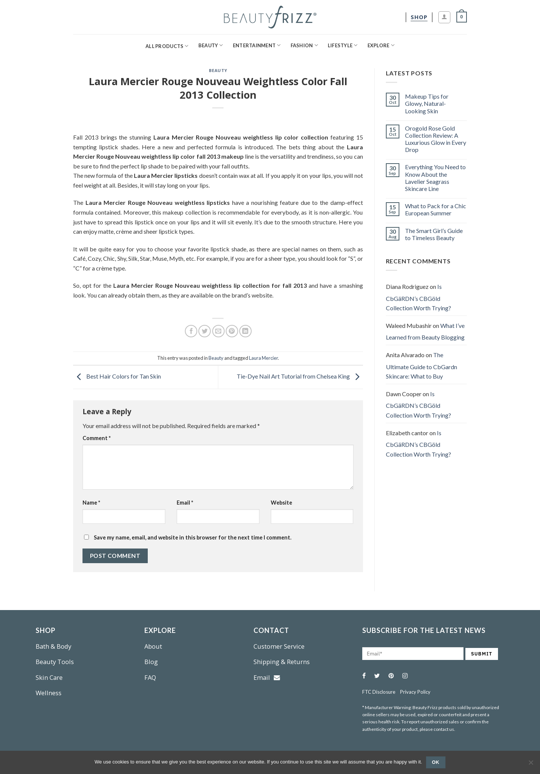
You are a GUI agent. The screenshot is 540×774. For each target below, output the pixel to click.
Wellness (49, 692)
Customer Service (279, 646)
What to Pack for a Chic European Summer (435, 209)
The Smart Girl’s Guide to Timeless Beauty (434, 234)
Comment (96, 438)
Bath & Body (53, 646)
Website (281, 502)
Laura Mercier (263, 358)
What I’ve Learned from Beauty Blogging (425, 331)
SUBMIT (481, 654)
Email (185, 502)
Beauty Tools (55, 661)
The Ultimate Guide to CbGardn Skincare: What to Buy (421, 365)
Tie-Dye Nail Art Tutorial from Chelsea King (300, 376)
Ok (436, 762)
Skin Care (49, 677)
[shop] (419, 17)
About (153, 646)
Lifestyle (343, 45)
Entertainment (257, 45)
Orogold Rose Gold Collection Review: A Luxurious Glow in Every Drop (435, 139)
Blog (151, 661)
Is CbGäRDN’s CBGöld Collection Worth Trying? (418, 297)
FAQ (150, 677)
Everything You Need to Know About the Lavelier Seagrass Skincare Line (435, 177)
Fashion (304, 45)
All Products (167, 46)
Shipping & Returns (282, 661)
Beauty (210, 45)
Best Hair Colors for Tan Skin (117, 376)
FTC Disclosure (378, 692)
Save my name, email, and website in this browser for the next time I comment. (192, 537)
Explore (381, 45)
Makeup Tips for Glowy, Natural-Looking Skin (426, 103)
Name (91, 502)
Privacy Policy (415, 692)
